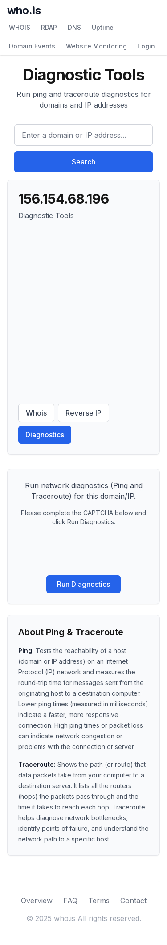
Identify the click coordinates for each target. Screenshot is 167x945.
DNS (74, 27)
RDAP (49, 27)
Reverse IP (83, 412)
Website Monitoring (96, 46)
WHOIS (19, 27)
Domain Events (32, 46)
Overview (37, 900)
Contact (133, 900)
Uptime (103, 27)
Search (83, 161)
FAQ (70, 900)
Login (146, 46)
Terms (99, 900)
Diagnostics (44, 434)
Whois (36, 412)
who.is (24, 10)
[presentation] (83, 550)
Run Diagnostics (83, 584)
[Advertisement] (83, 312)
